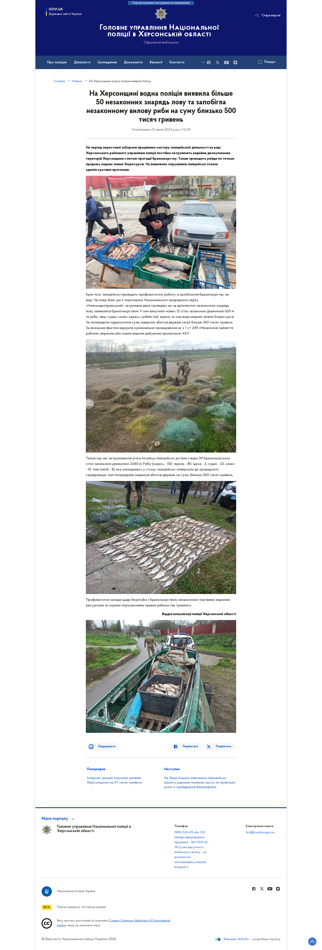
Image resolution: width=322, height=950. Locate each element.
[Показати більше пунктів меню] (203, 62)
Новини (77, 81)
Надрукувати (102, 746)
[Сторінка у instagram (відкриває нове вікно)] (235, 62)
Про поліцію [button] (57, 62)
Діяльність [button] (82, 62)
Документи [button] (133, 62)
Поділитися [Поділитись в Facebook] (194, 746)
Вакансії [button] (156, 62)
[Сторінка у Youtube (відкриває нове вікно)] (226, 62)
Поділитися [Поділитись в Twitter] (224, 746)
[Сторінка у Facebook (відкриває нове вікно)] (208, 62)
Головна (59, 81)
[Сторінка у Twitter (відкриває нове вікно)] (217, 62)
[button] (59, 818)
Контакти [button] (176, 62)
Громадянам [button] (107, 62)
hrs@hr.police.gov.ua (260, 832)
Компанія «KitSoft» (236, 939)
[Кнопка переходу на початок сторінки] (306, 941)
